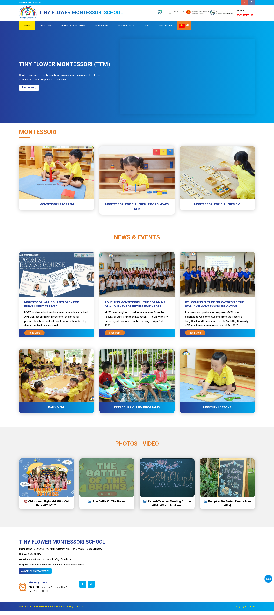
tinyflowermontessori (40, 568)
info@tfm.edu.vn (62, 563)
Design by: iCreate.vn (244, 610)
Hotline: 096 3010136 (30, 2)
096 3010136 (246, 15)
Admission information (35, 574)
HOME (27, 29)
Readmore (29, 91)
